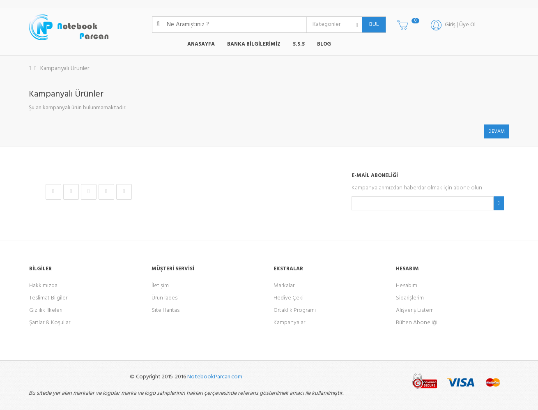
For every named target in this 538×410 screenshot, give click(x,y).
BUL (370, 24)
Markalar (284, 285)
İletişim (160, 285)
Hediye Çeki (288, 298)
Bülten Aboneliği (416, 322)
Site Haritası (166, 310)
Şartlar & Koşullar (49, 322)
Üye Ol (467, 25)
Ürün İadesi (165, 298)
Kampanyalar (289, 322)
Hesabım (406, 285)
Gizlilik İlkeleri (45, 310)
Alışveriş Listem (415, 310)
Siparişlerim (410, 298)
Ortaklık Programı (295, 310)
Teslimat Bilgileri (49, 298)
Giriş (450, 25)
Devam (496, 131)
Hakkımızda (43, 285)
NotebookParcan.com (214, 377)
